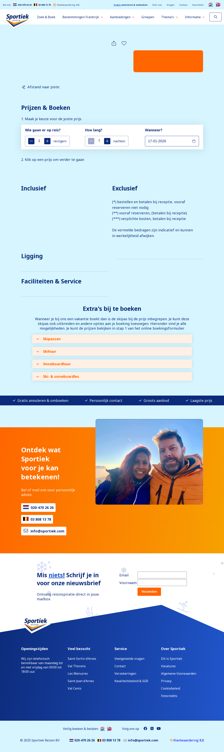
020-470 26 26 (22, 5)
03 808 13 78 (42, 5)
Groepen (147, 17)
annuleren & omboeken (131, 5)
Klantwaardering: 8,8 (66, 4)
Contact (183, 5)
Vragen (171, 5)
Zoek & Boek (46, 17)
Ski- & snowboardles (57, 376)
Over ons (157, 5)
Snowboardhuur (53, 364)
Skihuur (46, 351)
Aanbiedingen (120, 17)
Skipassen (48, 338)
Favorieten (198, 5)
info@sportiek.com (47, 531)
